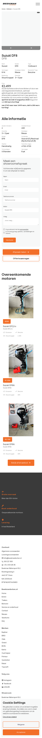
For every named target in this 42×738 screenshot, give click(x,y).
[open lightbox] (21, 30)
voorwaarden (24, 229)
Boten (4, 597)
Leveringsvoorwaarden (10, 555)
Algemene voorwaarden (11, 551)
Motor (5, 206)
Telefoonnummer (8, 196)
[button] (11, 48)
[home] (9, 4)
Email (5, 186)
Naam (5, 176)
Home (3, 9)
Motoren (9, 9)
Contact (5, 611)
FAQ (3, 621)
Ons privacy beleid (10, 717)
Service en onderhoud (10, 607)
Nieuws (4, 614)
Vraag (5, 216)
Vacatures (5, 618)
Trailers (4, 600)
